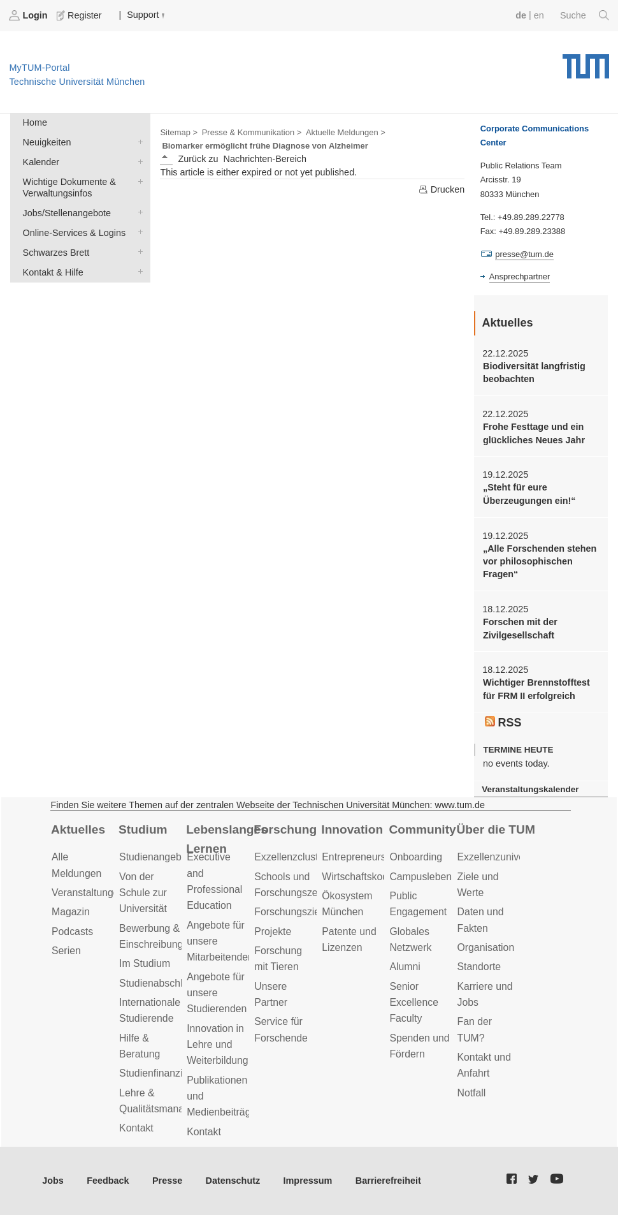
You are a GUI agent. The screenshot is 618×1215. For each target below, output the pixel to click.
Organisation (485, 947)
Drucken (441, 189)
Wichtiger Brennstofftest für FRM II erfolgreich (536, 688)
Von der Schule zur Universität (143, 893)
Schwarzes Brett (138, 251)
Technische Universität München (586, 62)
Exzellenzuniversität (501, 856)
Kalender (138, 161)
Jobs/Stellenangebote (138, 212)
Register (80, 15)
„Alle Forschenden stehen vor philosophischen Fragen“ (539, 561)
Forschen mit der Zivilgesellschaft (520, 628)
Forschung (285, 829)
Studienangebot (154, 856)
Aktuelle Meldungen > (345, 132)
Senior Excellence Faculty (413, 1002)
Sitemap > (179, 132)
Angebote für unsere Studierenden (217, 993)
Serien (66, 950)
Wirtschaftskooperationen (379, 876)
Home (35, 122)
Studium (143, 829)
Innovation (352, 829)
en (539, 15)
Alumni (404, 966)
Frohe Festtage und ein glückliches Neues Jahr (534, 433)
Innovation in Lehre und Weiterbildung (217, 1044)
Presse (167, 1180)
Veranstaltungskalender (530, 789)
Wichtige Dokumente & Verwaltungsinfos (138, 180)
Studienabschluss (158, 983)
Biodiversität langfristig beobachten (534, 372)
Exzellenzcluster (290, 856)
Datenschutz (233, 1180)
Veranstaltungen (88, 892)
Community (422, 829)
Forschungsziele (290, 911)
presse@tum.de (524, 254)
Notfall (471, 1092)
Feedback (108, 1180)
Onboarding (415, 856)
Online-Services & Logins (138, 231)
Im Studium (144, 963)
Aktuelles (78, 829)
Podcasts (72, 931)
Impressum (308, 1180)
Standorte (479, 966)
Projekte (272, 931)
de (520, 15)
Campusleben (420, 876)
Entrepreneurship (360, 856)
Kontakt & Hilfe (138, 271)
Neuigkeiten (138, 141)
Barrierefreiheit (388, 1180)
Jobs (53, 1180)
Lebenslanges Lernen (227, 839)
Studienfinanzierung (163, 1073)
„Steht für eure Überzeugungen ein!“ (529, 493)
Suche (584, 15)
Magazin (71, 911)
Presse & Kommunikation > (252, 132)
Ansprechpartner (519, 276)
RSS (503, 722)
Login (29, 15)
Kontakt (136, 1128)
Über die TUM (495, 829)
